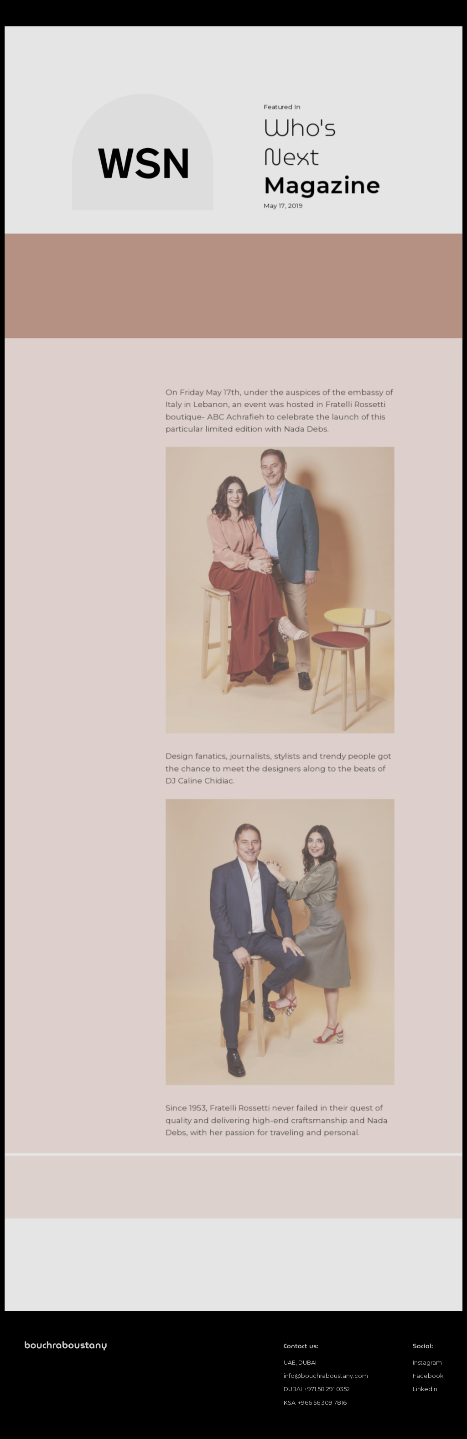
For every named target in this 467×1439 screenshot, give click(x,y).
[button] (435, 19)
